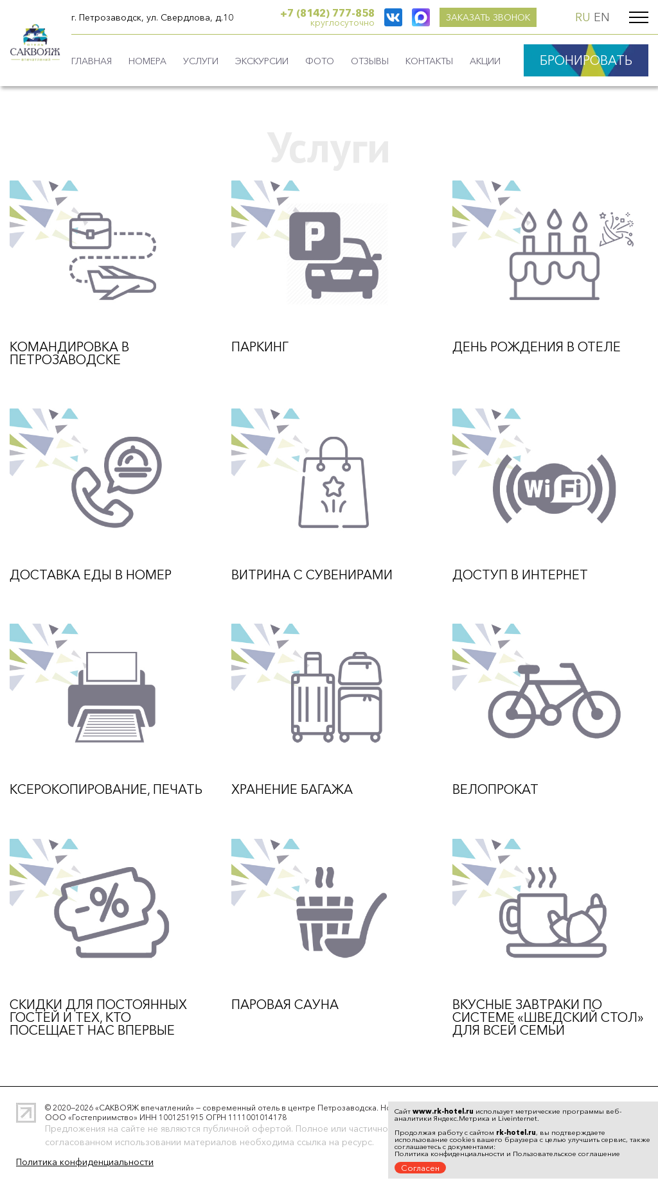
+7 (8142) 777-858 (327, 13)
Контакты (429, 61)
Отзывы (370, 61)
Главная (91, 61)
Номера (147, 61)
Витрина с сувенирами (312, 575)
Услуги (200, 61)
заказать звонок (433, 17)
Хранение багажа (292, 789)
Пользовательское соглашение (566, 1153)
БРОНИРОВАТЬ (586, 60)
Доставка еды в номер (91, 575)
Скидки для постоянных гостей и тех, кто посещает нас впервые (98, 1017)
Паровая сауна (285, 1004)
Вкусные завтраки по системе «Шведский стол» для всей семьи (547, 1017)
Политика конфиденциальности (85, 1162)
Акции (485, 61)
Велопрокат (495, 789)
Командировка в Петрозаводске (69, 353)
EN (602, 17)
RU (583, 17)
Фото (319, 61)
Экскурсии (262, 61)
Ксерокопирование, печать (106, 789)
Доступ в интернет (520, 575)
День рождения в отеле (536, 347)
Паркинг (260, 347)
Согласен (420, 1168)
